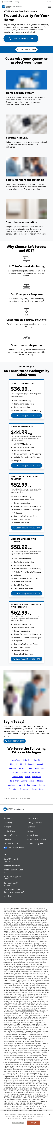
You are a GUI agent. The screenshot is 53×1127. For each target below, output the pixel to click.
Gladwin (24, 772)
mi (20, 798)
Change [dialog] (17, 2)
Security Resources (34, 822)
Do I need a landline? (11, 865)
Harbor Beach (17, 776)
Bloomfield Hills (16, 764)
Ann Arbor (16, 760)
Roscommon (32, 785)
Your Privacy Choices (13, 847)
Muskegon (12, 785)
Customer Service (10, 843)
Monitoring (30, 831)
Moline (40, 781)
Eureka (36, 768)
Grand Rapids (34, 772)
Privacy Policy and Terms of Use (27, 1113)
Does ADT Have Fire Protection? (11, 860)
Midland (32, 781)
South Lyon (13, 789)
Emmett (29, 768)
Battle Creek (27, 760)
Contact (13, 1113)
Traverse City (25, 789)
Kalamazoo (36, 776)
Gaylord (16, 772)
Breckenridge (30, 764)
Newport (21, 785)
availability (14, 798)
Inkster (28, 776)
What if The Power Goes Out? (13, 871)
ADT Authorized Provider (36, 839)
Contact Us (7, 839)
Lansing (24, 781)
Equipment (30, 827)
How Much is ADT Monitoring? (10, 884)
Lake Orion (14, 781)
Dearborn (12, 768)
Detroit (21, 768)
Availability (7, 822)
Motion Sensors (32, 835)
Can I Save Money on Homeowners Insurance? (13, 890)
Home (5, 798)
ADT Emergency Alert (35, 843)
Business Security (10, 835)
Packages (7, 827)
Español (48, 2)
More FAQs (7, 896)
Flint (42, 768)
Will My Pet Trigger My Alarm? (12, 877)
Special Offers (9, 831)
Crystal (40, 764)
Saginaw (42, 785)
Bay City (37, 760)
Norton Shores (38, 789)
